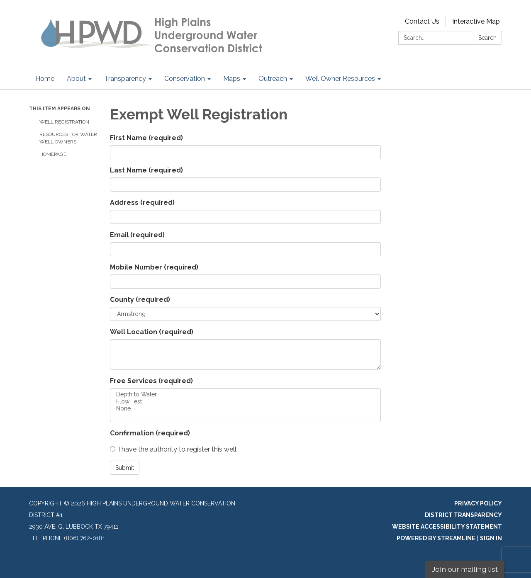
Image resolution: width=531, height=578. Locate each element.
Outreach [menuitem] (272, 79)
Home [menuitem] (44, 79)
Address (142, 202)
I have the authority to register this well (173, 449)
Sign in (491, 538)
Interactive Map (476, 21)
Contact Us (422, 21)
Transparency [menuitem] (125, 79)
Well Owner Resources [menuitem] (340, 79)
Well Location (151, 332)
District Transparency (463, 515)
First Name (146, 138)
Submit (124, 467)
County (140, 300)
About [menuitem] (76, 79)
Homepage (52, 154)
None (245, 408)
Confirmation (150, 433)
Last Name (146, 170)
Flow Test (245, 401)
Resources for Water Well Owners (68, 138)
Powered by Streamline (436, 538)
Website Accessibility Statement (447, 526)
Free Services (151, 381)
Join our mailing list (465, 569)
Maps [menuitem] (231, 79)
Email (137, 235)
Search (487, 37)
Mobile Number (154, 267)
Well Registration (64, 122)
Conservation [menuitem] (184, 79)
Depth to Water (245, 394)
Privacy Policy (478, 503)
